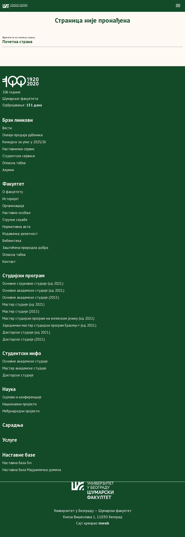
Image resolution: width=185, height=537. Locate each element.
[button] (178, 5)
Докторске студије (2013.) (23, 339)
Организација (13, 205)
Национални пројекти (19, 404)
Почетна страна (17, 41)
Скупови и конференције (21, 397)
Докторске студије (17, 375)
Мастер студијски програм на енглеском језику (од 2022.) (48, 318)
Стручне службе (14, 219)
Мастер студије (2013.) (20, 311)
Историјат (10, 198)
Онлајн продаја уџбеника (22, 135)
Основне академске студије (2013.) (30, 297)
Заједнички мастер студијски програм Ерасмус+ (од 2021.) (49, 325)
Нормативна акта (16, 226)
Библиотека (11, 240)
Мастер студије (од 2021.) (23, 304)
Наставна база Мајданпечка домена (31, 469)
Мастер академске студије (24, 368)
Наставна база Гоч (17, 462)
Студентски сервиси (18, 156)
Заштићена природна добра (25, 247)
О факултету (12, 191)
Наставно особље (16, 212)
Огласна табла (14, 163)
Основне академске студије (25, 361)
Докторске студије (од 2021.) (26, 332)
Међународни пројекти (21, 411)
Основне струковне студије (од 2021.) (32, 283)
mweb (104, 523)
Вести (7, 128)
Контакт (9, 261)
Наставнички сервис (18, 149)
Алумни (8, 170)
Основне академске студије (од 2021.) (33, 290)
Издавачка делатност (20, 233)
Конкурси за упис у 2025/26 (24, 142)
